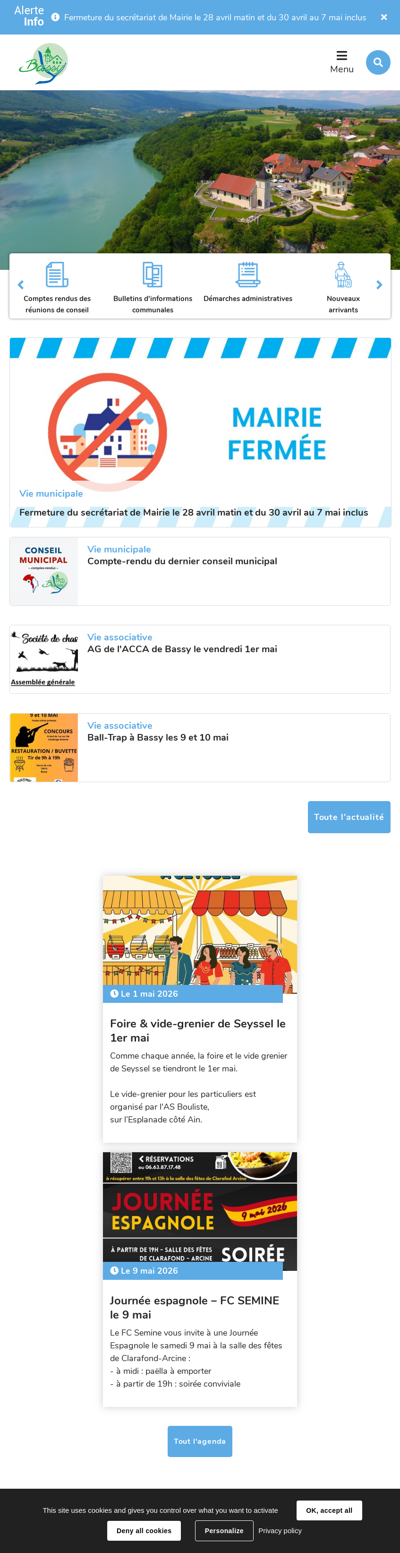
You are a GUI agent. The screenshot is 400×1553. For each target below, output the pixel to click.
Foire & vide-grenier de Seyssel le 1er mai (102, 1024)
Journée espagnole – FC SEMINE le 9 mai (273, 1024)
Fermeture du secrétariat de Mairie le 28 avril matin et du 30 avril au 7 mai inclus (215, 17)
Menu (342, 69)
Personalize (224, 1531)
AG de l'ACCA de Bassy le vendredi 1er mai (182, 649)
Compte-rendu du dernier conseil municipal (182, 561)
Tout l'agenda (200, 1170)
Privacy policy (280, 1531)
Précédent (20, 286)
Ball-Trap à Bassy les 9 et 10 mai (158, 738)
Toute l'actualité (349, 817)
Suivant (379, 286)
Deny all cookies (144, 1531)
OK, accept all (329, 1510)
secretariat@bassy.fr (163, 1462)
